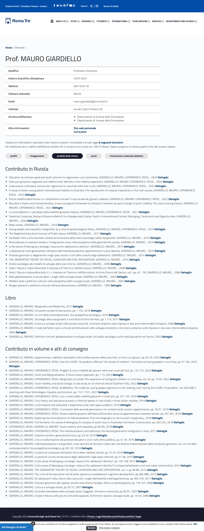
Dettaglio (163, 177)
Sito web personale (85, 128)
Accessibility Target (131, 516)
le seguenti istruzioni (110, 142)
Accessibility (114, 516)
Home (52, 21)
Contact (43, 6)
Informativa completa (109, 527)
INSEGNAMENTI (37, 156)
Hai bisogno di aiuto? (14, 527)
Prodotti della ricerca (67, 156)
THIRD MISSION (141, 21)
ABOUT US (62, 21)
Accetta (91, 527)
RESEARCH (88, 21)
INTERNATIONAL (121, 21)
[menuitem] (52, 21)
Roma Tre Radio (111, 6)
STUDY (75, 21)
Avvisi (94, 156)
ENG (195, 524)
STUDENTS (103, 21)
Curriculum (80, 132)
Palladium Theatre (29, 6)
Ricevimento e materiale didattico (126, 156)
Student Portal (12, 6)
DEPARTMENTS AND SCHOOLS (181, 21)
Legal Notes (102, 516)
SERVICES (158, 21)
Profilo (13, 156)
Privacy (91, 516)
